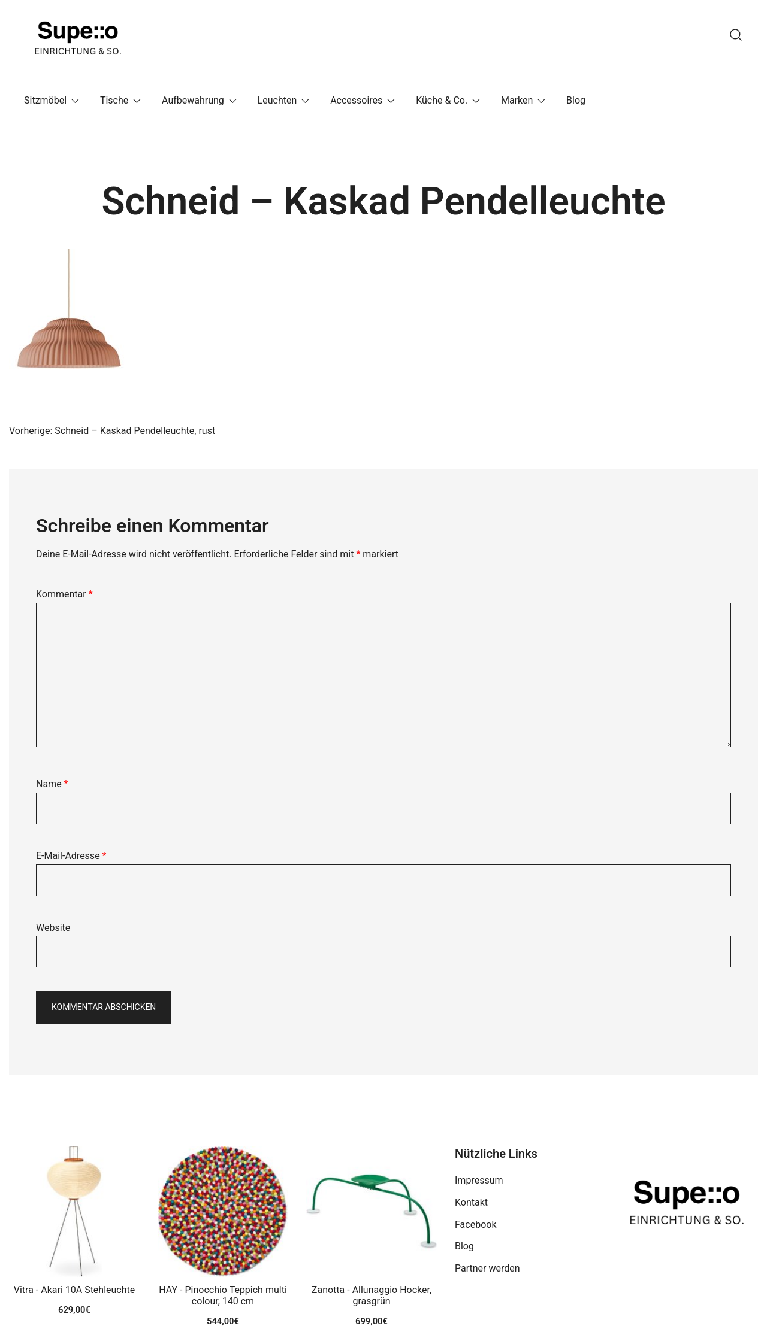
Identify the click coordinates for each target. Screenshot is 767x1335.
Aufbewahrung (193, 100)
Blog (575, 100)
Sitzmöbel (45, 100)
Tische (114, 100)
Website (53, 927)
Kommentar (64, 594)
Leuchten (277, 100)
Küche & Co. (441, 100)
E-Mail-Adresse (71, 855)
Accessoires (356, 100)
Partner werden (487, 1268)
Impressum (479, 1180)
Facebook (475, 1224)
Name (52, 784)
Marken (517, 100)
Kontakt (471, 1202)
